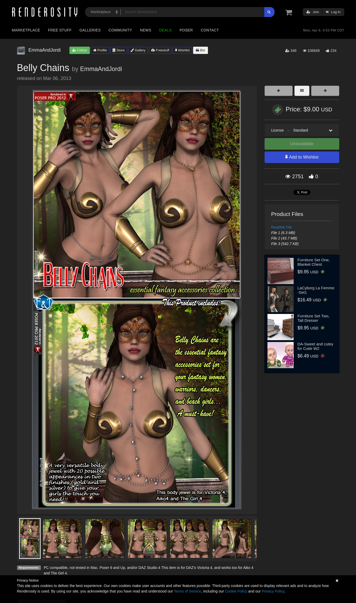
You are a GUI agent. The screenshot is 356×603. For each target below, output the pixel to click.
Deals (165, 30)
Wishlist (182, 50)
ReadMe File (281, 227)
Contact (210, 30)
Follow (79, 50)
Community (120, 30)
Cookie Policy (236, 591)
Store (119, 50)
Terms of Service (187, 591)
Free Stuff (60, 30)
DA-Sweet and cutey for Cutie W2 (315, 346)
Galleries (90, 30)
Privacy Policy (273, 591)
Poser (186, 30)
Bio (200, 50)
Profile (100, 50)
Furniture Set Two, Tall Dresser (314, 318)
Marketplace (26, 30)
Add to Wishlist (301, 157)
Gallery (138, 50)
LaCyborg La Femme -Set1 (316, 290)
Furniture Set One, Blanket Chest (314, 262)
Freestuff (160, 50)
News (145, 30)
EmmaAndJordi (101, 69)
